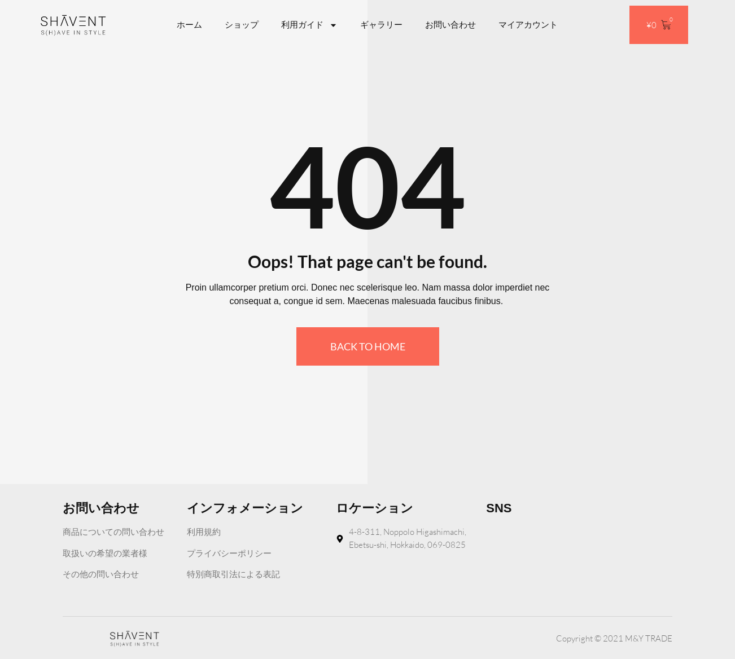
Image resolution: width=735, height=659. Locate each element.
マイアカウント (528, 24)
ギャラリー (381, 24)
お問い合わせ (450, 24)
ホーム (189, 24)
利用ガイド (309, 25)
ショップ (242, 24)
